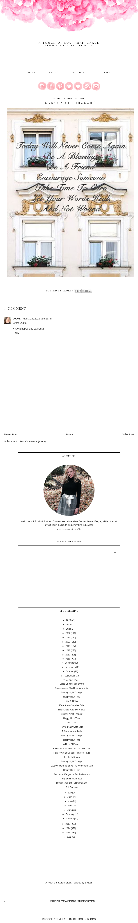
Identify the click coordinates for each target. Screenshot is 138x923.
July (70, 792)
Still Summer (72, 787)
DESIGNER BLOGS (84, 919)
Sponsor (78, 73)
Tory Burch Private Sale (71, 727)
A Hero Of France (71, 744)
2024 (68, 624)
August (69, 680)
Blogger (88, 882)
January (70, 818)
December (70, 663)
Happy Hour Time (71, 697)
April (70, 805)
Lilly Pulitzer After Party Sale (71, 709)
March (70, 810)
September (70, 676)
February (69, 814)
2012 (69, 837)
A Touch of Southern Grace (69, 42)
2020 (67, 642)
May (70, 801)
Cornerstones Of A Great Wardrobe (72, 688)
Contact (104, 73)
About (54, 73)
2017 (67, 654)
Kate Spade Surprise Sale (71, 705)
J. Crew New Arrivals (72, 731)
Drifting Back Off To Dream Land (71, 783)
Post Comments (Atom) (33, 441)
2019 (67, 646)
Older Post (128, 434)
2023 (68, 629)
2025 (68, 620)
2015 (67, 824)
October (70, 671)
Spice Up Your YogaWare (72, 684)
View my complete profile (69, 529)
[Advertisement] (31, 407)
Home (31, 73)
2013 (67, 832)
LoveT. (17, 318)
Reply (16, 333)
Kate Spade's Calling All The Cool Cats (71, 748)
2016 (67, 659)
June (69, 797)
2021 (67, 637)
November (70, 667)
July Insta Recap (72, 757)
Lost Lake (71, 722)
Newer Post (10, 434)
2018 (67, 650)
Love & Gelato (72, 701)
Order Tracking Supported (72, 901)
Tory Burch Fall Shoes (71, 778)
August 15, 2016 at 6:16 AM (37, 318)
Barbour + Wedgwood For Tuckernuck (72, 774)
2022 (67, 633)
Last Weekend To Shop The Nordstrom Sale (72, 766)
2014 (67, 828)
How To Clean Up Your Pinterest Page (72, 753)
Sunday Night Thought (71, 692)
